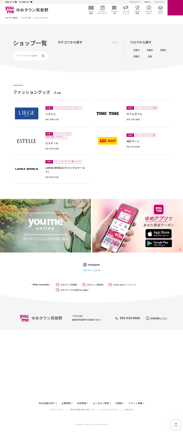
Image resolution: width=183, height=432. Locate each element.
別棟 (150, 56)
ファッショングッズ (77, 54)
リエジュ (50, 114)
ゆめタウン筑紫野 (11, 18)
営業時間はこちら (159, 318)
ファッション (64, 54)
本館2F (150, 50)
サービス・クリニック (115, 54)
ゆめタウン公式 (90, 270)
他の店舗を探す (24, 2)
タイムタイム (134, 114)
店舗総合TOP (9, 2)
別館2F (136, 56)
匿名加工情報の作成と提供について (82, 410)
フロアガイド (160, 9)
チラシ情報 (91, 9)
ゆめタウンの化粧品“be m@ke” (74, 290)
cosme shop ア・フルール (124, 285)
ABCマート (133, 141)
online (175, 7)
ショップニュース (126, 9)
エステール (51, 143)
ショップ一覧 (114, 9)
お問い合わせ (129, 410)
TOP (176, 425)
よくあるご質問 (101, 403)
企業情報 (66, 403)
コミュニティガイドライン (110, 410)
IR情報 (118, 403)
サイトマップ (159, 2)
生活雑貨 (89, 54)
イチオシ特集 (137, 9)
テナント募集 (135, 403)
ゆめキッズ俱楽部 (95, 285)
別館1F (163, 50)
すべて (115, 42)
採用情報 (81, 403)
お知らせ (147, 2)
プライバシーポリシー (57, 410)
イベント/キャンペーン (102, 9)
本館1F (136, 50)
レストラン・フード (102, 54)
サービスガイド (149, 9)
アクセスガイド (134, 2)
